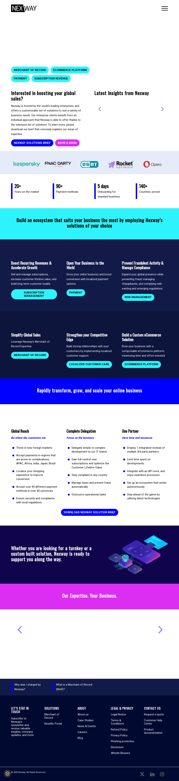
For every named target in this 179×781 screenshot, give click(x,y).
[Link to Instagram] (162, 774)
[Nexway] (23, 8)
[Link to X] (142, 774)
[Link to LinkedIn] (152, 774)
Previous (99, 109)
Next (162, 109)
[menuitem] (163, 8)
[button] (7, 773)
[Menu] (163, 8)
